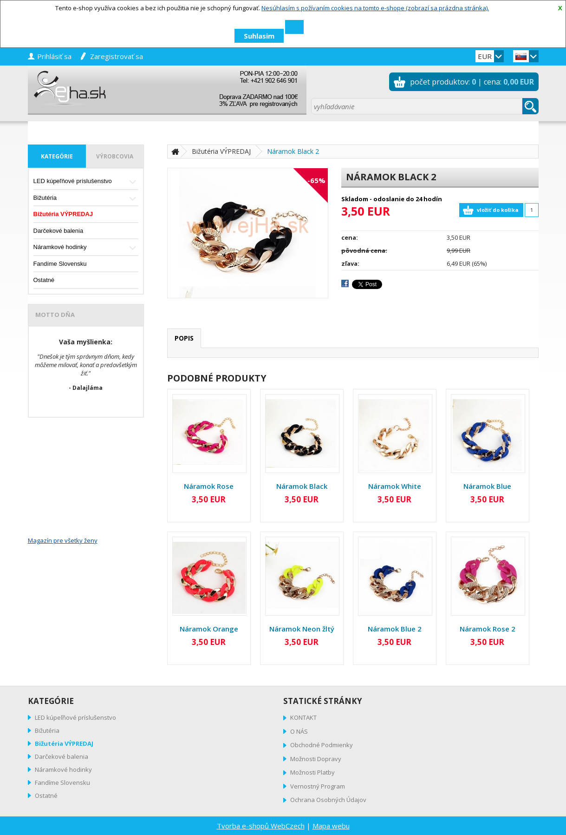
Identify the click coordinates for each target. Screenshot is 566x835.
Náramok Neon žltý (301, 628)
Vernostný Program (317, 786)
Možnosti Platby (312, 772)
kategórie (57, 156)
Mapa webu (331, 825)
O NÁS (299, 731)
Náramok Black (301, 486)
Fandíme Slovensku (60, 263)
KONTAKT (303, 717)
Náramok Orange (209, 628)
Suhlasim (259, 35)
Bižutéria (85, 198)
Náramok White (394, 486)
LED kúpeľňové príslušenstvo (85, 182)
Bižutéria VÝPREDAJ (63, 213)
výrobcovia (114, 156)
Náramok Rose (209, 486)
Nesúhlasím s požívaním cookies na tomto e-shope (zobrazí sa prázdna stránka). (375, 8)
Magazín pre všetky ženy (63, 540)
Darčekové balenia (58, 230)
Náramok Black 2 (293, 151)
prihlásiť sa (54, 56)
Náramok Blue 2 (395, 628)
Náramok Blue (487, 486)
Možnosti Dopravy (315, 759)
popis (184, 338)
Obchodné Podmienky (321, 745)
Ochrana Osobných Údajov (328, 800)
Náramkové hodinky (85, 248)
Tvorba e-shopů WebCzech (261, 825)
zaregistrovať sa (116, 56)
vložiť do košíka (498, 209)
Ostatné (44, 279)
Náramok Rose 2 (487, 628)
